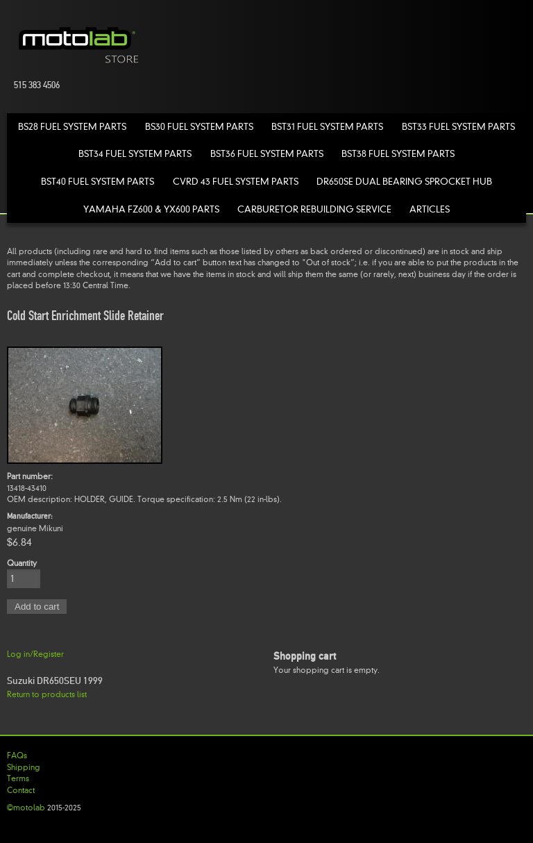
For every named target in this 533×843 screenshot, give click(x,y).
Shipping (23, 767)
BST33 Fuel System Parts (458, 127)
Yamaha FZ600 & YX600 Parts (151, 209)
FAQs (17, 755)
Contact (21, 790)
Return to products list (47, 694)
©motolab (26, 807)
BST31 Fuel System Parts (327, 127)
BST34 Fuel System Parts (135, 154)
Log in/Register (35, 654)
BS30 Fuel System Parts (199, 127)
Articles (429, 209)
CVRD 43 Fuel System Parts (235, 181)
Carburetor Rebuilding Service (314, 209)
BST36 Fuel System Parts (266, 154)
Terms (18, 778)
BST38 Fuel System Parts (398, 154)
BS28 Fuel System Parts (72, 127)
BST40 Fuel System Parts (97, 181)
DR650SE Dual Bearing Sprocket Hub (404, 181)
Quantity (22, 563)
